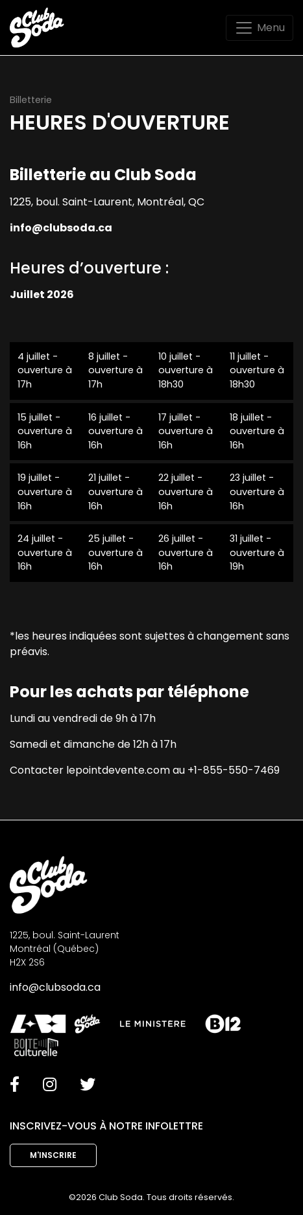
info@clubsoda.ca (55, 987)
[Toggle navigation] (259, 28)
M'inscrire (53, 1155)
